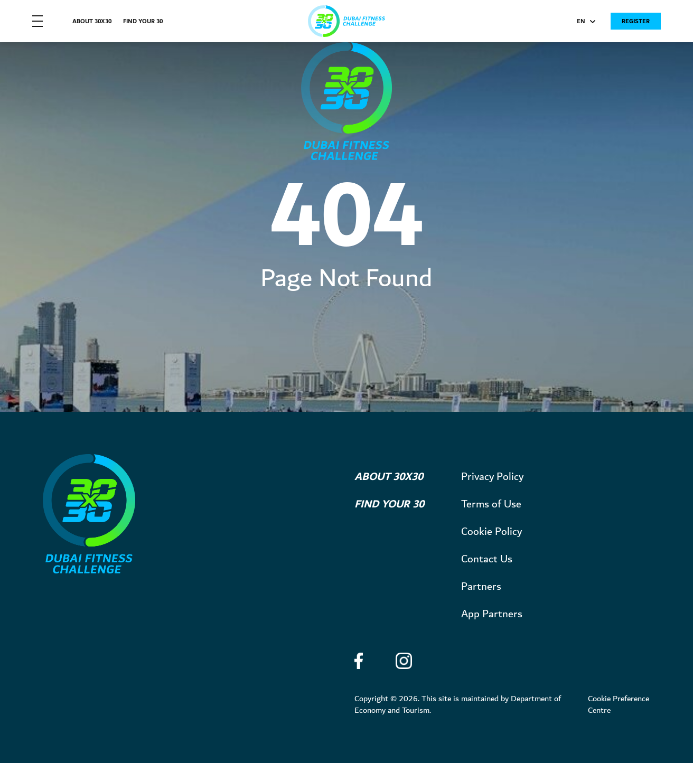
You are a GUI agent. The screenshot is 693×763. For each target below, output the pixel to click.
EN (586, 22)
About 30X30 (91, 21)
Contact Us (486, 559)
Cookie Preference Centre (618, 705)
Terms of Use (491, 504)
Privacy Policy (492, 476)
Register (636, 21)
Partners (481, 586)
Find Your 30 (143, 21)
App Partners (491, 614)
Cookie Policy (491, 531)
